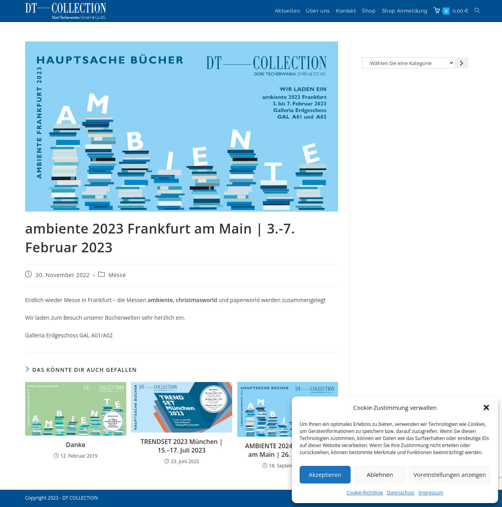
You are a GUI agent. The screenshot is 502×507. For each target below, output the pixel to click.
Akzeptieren (325, 474)
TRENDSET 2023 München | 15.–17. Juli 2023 (181, 445)
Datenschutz (401, 492)
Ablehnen (380, 474)
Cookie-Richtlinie (365, 492)
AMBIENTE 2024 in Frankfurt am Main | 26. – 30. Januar (287, 450)
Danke (75, 444)
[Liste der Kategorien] (408, 63)
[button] (486, 407)
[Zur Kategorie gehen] (462, 63)
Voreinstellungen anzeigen (449, 474)
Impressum (430, 492)
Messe (117, 275)
